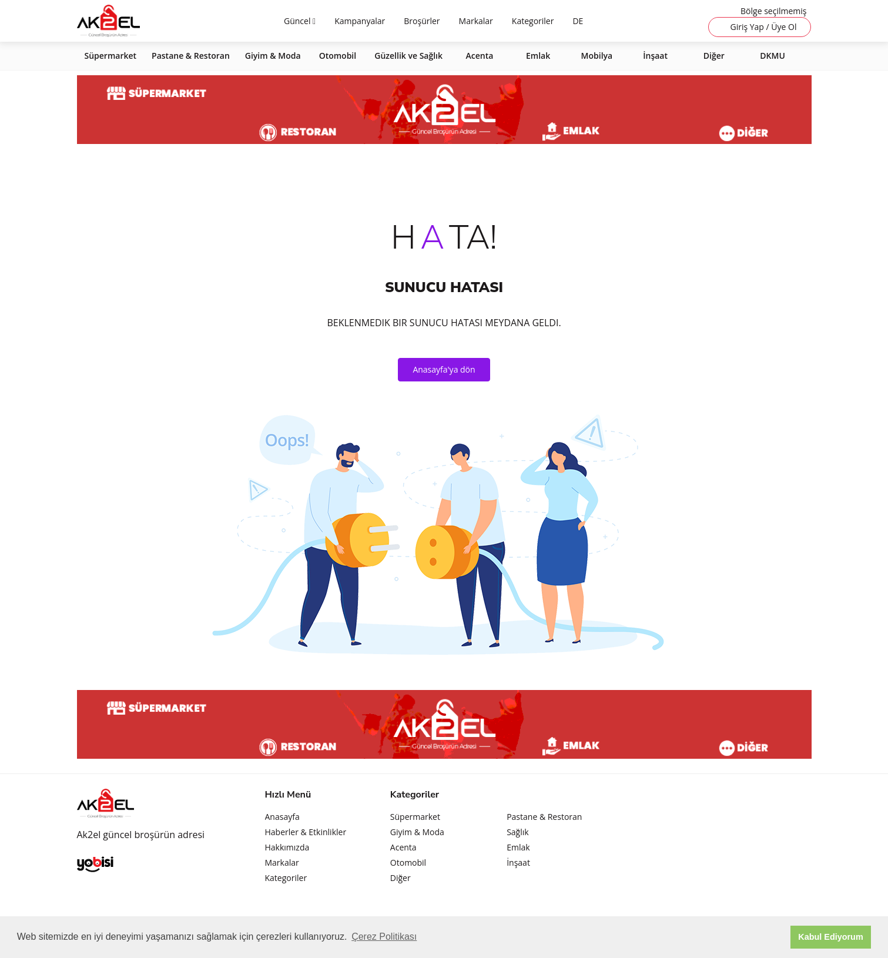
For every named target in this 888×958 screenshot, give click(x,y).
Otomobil (338, 55)
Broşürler (422, 20)
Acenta (480, 55)
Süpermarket (111, 55)
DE (577, 20)
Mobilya (597, 55)
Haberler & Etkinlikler (306, 832)
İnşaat (655, 55)
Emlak (538, 55)
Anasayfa (282, 816)
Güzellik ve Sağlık (408, 55)
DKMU (772, 55)
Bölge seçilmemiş (773, 10)
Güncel (298, 20)
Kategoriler (533, 20)
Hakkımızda (287, 847)
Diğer (714, 55)
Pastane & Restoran (191, 55)
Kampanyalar (359, 20)
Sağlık (517, 832)
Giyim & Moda (273, 55)
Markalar (476, 20)
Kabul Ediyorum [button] (830, 937)
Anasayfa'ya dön (444, 369)
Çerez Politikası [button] (384, 937)
